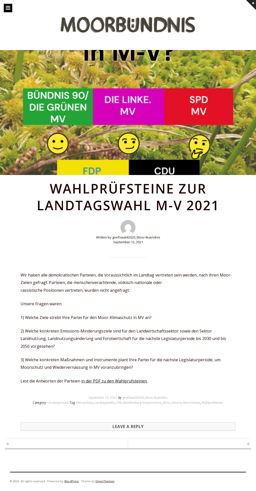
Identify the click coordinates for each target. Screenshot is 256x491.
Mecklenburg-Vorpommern (142, 402)
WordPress (71, 481)
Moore (177, 402)
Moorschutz (191, 402)
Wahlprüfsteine (212, 402)
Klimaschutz (84, 402)
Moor (167, 402)
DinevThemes (105, 481)
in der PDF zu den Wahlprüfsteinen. (114, 381)
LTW (119, 402)
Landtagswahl (104, 402)
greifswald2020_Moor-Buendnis (144, 398)
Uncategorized (57, 402)
